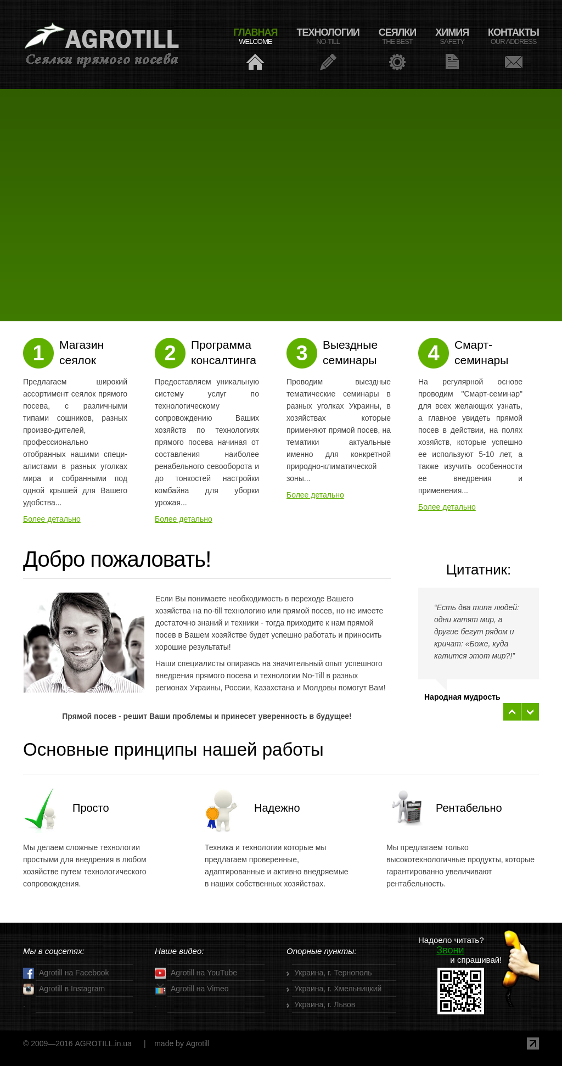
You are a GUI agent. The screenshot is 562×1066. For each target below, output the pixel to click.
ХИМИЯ (452, 36)
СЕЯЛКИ (398, 36)
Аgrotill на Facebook (66, 973)
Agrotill (102, 44)
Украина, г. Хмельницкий (337, 988)
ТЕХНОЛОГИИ (328, 36)
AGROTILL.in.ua (103, 1043)
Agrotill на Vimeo (192, 989)
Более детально (52, 519)
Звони (450, 950)
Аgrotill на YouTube (196, 973)
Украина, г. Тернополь (333, 972)
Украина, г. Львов (324, 1004)
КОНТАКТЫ (513, 36)
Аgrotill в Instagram (64, 989)
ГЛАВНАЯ (255, 36)
